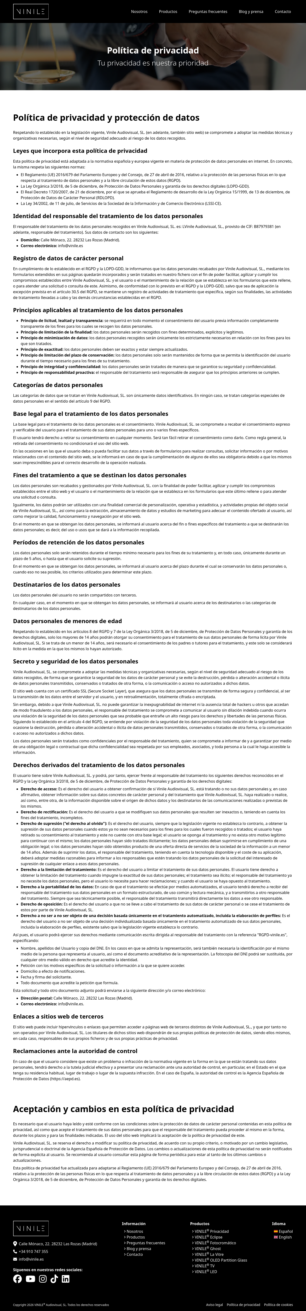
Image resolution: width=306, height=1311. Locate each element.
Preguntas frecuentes (208, 11)
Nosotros (139, 11)
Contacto (283, 11)
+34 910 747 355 (33, 1251)
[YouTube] (30, 1279)
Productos (168, 11)
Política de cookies (278, 1304)
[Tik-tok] (54, 1279)
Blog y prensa (251, 11)
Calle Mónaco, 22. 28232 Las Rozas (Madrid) (58, 1243)
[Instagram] (43, 1279)
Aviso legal (214, 1304)
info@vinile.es (31, 1259)
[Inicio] (31, 11)
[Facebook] (17, 1279)
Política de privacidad (243, 1304)
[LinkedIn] (65, 1279)
